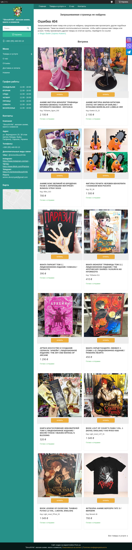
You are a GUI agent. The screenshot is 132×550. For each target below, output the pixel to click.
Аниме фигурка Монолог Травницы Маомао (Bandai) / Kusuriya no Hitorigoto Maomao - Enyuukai (59, 104)
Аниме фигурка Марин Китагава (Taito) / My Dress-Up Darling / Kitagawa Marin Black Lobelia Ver (104, 104)
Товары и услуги (10, 54)
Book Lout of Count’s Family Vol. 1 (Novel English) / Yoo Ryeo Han (104, 429)
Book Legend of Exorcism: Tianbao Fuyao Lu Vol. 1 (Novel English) (58, 509)
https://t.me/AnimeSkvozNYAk (15, 172)
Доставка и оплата (11, 68)
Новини (6, 72)
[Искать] (28, 28)
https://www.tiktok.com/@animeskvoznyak (20, 166)
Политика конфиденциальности (95, 547)
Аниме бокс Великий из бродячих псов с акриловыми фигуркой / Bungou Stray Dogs (58, 185)
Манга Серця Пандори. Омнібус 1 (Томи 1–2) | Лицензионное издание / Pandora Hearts (105, 350)
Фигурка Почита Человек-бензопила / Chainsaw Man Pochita (106, 184)
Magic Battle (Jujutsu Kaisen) (53, 33)
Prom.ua (77, 545)
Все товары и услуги (117, 536)
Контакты (82, 6)
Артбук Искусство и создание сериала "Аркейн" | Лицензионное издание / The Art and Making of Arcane (58, 351)
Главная (42, 6)
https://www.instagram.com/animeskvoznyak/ (21, 161)
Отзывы (6, 63)
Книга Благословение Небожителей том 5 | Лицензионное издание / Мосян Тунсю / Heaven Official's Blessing (59, 431)
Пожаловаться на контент (71, 547)
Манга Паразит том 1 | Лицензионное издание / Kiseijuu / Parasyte (58, 267)
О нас (5, 58)
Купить (60, 94)
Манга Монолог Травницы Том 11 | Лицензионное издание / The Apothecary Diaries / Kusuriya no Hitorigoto (104, 268)
